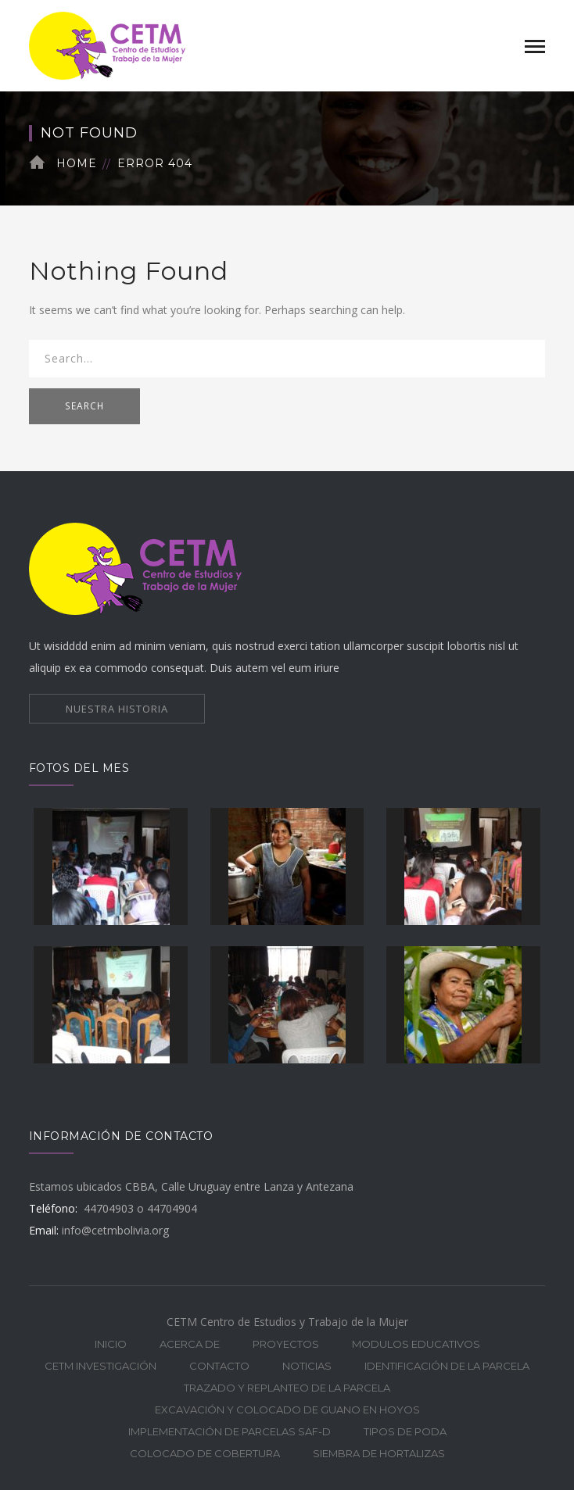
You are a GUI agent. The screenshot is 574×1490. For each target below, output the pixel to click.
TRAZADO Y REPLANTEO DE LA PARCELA (287, 1387)
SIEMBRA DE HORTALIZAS (379, 1453)
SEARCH (84, 406)
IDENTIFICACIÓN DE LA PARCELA (446, 1366)
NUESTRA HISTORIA (117, 709)
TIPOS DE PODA (405, 1431)
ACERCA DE (190, 1344)
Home (76, 163)
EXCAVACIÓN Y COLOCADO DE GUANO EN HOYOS (287, 1409)
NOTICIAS (307, 1366)
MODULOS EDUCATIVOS (416, 1344)
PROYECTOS (286, 1344)
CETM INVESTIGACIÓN (100, 1366)
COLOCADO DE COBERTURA (205, 1453)
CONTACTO (219, 1366)
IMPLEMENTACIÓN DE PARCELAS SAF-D (229, 1431)
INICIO (111, 1344)
